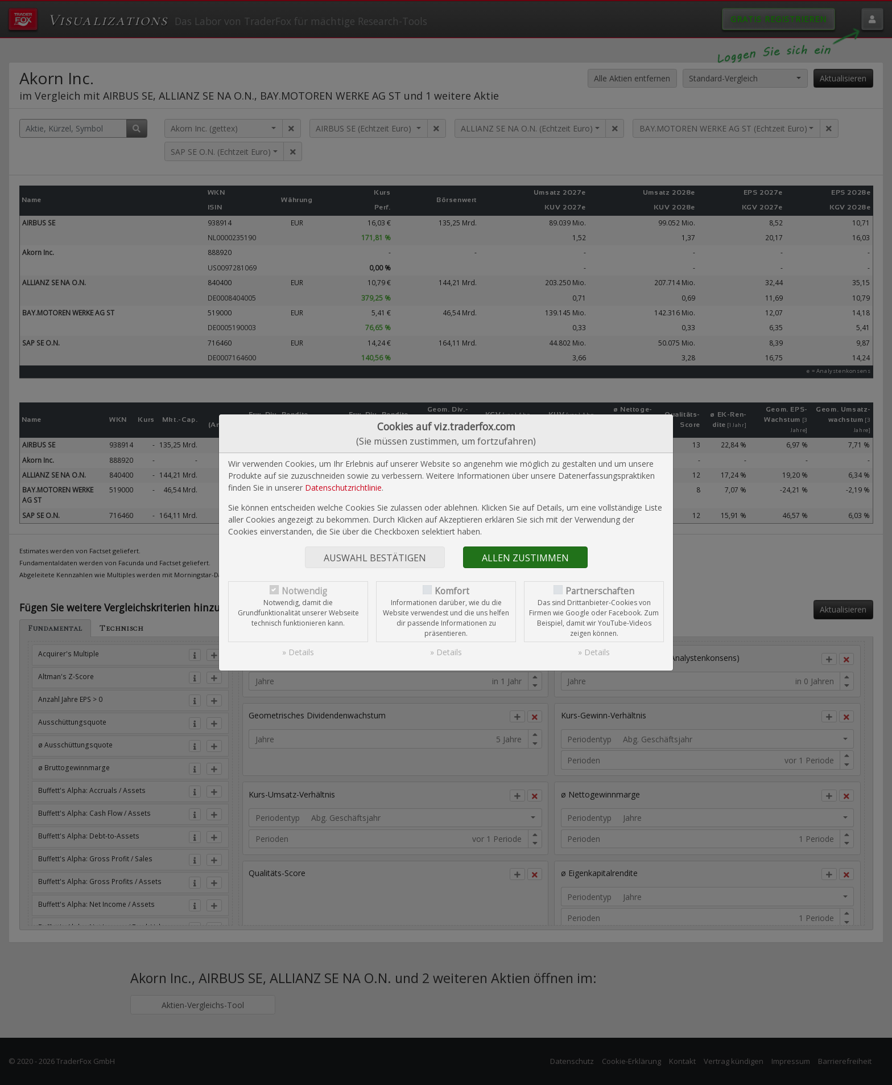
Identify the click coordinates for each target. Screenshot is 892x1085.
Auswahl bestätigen (375, 558)
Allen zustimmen (525, 558)
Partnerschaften (599, 591)
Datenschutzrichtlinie (343, 487)
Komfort (452, 591)
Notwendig (304, 591)
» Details (298, 652)
